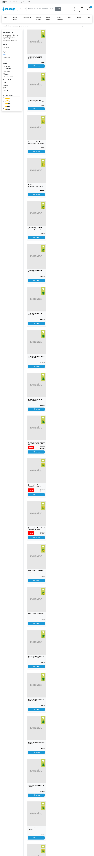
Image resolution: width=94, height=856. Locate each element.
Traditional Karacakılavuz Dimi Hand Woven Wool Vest (35, 186)
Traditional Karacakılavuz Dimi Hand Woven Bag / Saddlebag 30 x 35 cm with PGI (36, 101)
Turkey (7, 47)
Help (20, 2)
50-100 (7, 90)
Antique (78, 17)
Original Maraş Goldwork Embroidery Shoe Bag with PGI (36, 229)
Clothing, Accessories (59, 18)
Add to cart (36, 280)
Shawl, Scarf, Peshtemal (10, 41)
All (5, 82)
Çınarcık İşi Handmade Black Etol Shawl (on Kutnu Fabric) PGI (36, 443)
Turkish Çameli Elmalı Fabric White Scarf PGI (36, 700)
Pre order (7, 57)
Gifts (69, 17)
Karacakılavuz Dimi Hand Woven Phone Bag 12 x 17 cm (35, 143)
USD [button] (28, 2)
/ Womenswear (23, 26)
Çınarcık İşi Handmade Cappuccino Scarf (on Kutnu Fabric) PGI (34, 486)
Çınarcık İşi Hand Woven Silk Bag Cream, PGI (36, 357)
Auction (89, 17)
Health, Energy (38, 18)
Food (5, 17)
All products (8, 55)
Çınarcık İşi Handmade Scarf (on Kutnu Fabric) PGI (36, 528)
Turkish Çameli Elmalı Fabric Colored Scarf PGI (36, 657)
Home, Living (48, 18)
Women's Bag (7, 39)
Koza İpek (7, 71)
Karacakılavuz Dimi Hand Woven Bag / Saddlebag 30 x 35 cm (35, 57)
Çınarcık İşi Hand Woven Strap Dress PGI (35, 400)
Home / (4, 26)
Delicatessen (27, 17)
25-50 (6, 88)
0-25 (6, 85)
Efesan (7, 74)
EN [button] (24, 2)
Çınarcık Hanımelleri (8, 67)
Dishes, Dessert (15, 18)
